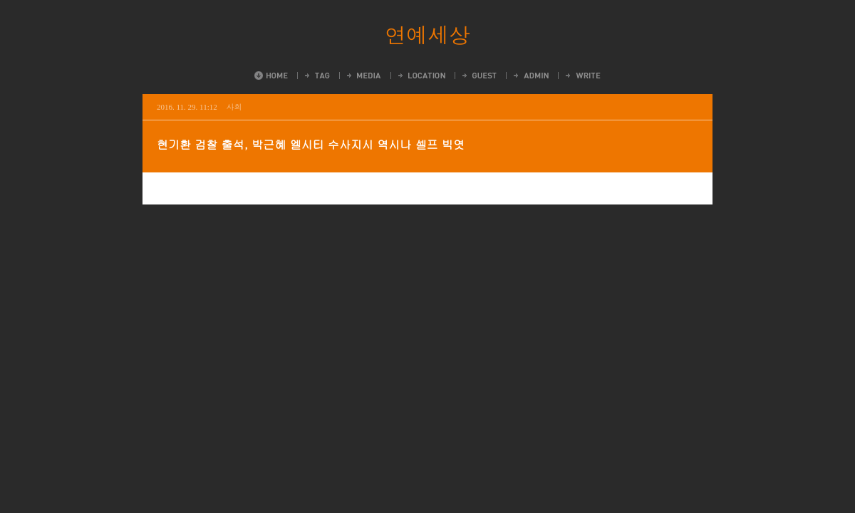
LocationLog (420, 75)
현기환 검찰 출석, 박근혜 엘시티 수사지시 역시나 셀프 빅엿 (311, 144)
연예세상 (427, 34)
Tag (316, 75)
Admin (530, 75)
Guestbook (478, 75)
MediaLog (363, 75)
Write (582, 75)
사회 (234, 106)
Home (271, 75)
